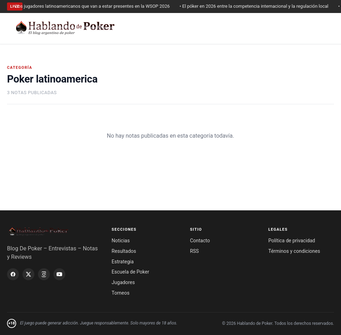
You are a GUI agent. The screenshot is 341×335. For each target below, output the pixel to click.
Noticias (121, 240)
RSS (194, 251)
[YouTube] (59, 274)
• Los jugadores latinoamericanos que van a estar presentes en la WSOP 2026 (93, 6)
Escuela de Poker (130, 272)
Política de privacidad (291, 240)
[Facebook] (13, 274)
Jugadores (123, 282)
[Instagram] (44, 274)
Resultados (124, 251)
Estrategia (123, 261)
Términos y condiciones (294, 251)
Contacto (200, 240)
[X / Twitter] (28, 274)
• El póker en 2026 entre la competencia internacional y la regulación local (256, 6)
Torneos (121, 293)
